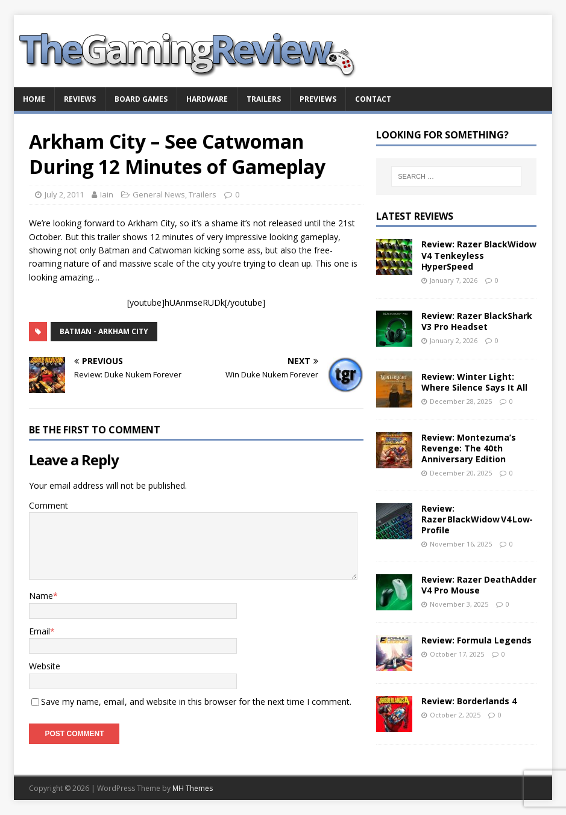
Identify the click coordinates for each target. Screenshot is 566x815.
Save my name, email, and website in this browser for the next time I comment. (196, 701)
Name (41, 595)
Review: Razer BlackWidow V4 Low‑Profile (477, 519)
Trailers (264, 99)
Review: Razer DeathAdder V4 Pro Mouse (478, 585)
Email (39, 631)
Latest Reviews (414, 216)
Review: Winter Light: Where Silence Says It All (474, 382)
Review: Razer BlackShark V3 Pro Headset (476, 321)
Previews (318, 99)
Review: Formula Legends (476, 640)
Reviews (80, 99)
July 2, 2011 (64, 194)
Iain (106, 194)
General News (159, 194)
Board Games (141, 99)
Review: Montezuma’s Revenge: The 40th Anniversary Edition (468, 448)
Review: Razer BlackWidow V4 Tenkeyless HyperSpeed (478, 254)
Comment (48, 505)
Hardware (207, 99)
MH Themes (192, 788)
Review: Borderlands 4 (469, 701)
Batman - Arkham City (104, 331)
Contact (373, 99)
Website (44, 666)
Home (34, 99)
